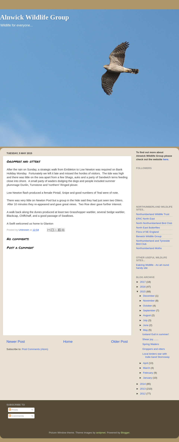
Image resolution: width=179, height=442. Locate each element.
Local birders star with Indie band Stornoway (156, 355)
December (149, 295)
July (145, 320)
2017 (143, 281)
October (148, 305)
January (148, 377)
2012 (143, 393)
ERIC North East (145, 218)
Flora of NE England (147, 231)
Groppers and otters (153, 349)
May (145, 330)
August (147, 315)
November (149, 300)
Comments (16, 415)
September (149, 310)
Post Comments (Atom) (35, 349)
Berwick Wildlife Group (148, 236)
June (146, 325)
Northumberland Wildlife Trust (152, 214)
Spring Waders (150, 344)
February (148, 372)
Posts (13, 409)
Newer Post (16, 341)
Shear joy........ (150, 339)
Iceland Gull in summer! (155, 334)
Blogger (125, 432)
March (147, 368)
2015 (143, 291)
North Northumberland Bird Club (154, 223)
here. (166, 159)
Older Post (119, 341)
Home (68, 341)
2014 (143, 384)
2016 (143, 286)
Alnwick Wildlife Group (34, 17)
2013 (143, 388)
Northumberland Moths (149, 248)
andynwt (100, 432)
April (146, 363)
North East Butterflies (148, 227)
